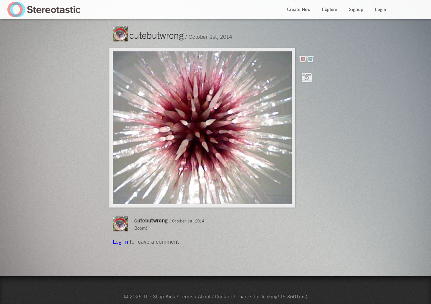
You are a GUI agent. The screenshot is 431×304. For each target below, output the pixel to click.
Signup (356, 9)
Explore (329, 9)
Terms (186, 296)
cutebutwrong (156, 35)
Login (380, 9)
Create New (298, 9)
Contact (223, 296)
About (204, 296)
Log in (120, 241)
